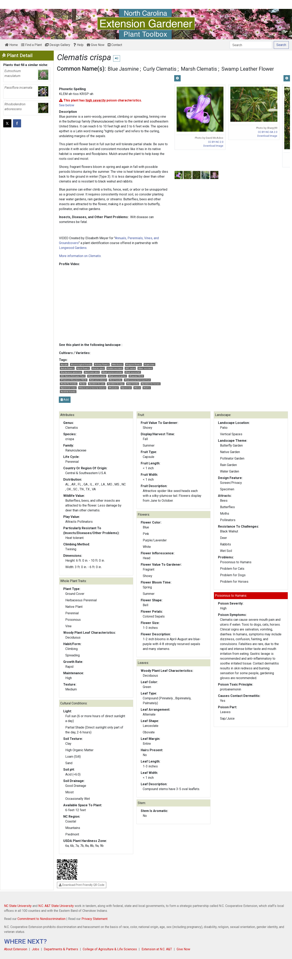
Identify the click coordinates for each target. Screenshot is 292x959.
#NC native (130, 368)
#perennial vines (68, 388)
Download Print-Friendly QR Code (81, 884)
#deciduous (117, 364)
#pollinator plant (92, 372)
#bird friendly (115, 380)
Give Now (95, 45)
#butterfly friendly (69, 384)
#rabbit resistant (114, 368)
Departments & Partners (61, 949)
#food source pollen (117, 376)
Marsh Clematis (199, 69)
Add (65, 399)
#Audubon (113, 388)
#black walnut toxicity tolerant (92, 388)
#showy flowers (102, 364)
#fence (137, 388)
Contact (115, 45)
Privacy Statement (94, 919)
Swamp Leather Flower (247, 69)
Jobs (35, 949)
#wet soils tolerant (98, 380)
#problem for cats (96, 384)
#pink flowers (83, 368)
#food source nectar (97, 376)
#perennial (126, 388)
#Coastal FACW (136, 376)
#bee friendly (132, 384)
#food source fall (132, 372)
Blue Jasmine (123, 69)
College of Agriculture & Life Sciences (110, 949)
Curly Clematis (159, 69)
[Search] (251, 45)
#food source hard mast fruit (137, 380)
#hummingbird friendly (81, 364)
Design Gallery (57, 45)
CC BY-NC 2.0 (215, 141)
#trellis (146, 388)
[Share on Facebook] (17, 123)
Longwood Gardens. (73, 248)
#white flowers (67, 368)
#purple (64, 364)
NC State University (18, 906)
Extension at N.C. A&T (157, 949)
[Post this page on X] (7, 123)
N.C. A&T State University (56, 906)
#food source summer (112, 372)
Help (78, 45)
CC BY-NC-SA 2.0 (267, 131)
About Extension (15, 949)
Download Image (213, 145)
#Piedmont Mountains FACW (74, 380)
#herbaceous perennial (71, 372)
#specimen (149, 364)
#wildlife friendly (68, 391)
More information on (80, 256)
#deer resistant (145, 368)
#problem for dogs (116, 384)
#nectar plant (98, 368)
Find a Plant (31, 45)
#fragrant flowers (133, 364)
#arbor (83, 384)
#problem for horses (151, 384)
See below (66, 105)
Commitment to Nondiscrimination (41, 919)
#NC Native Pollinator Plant (73, 376)
